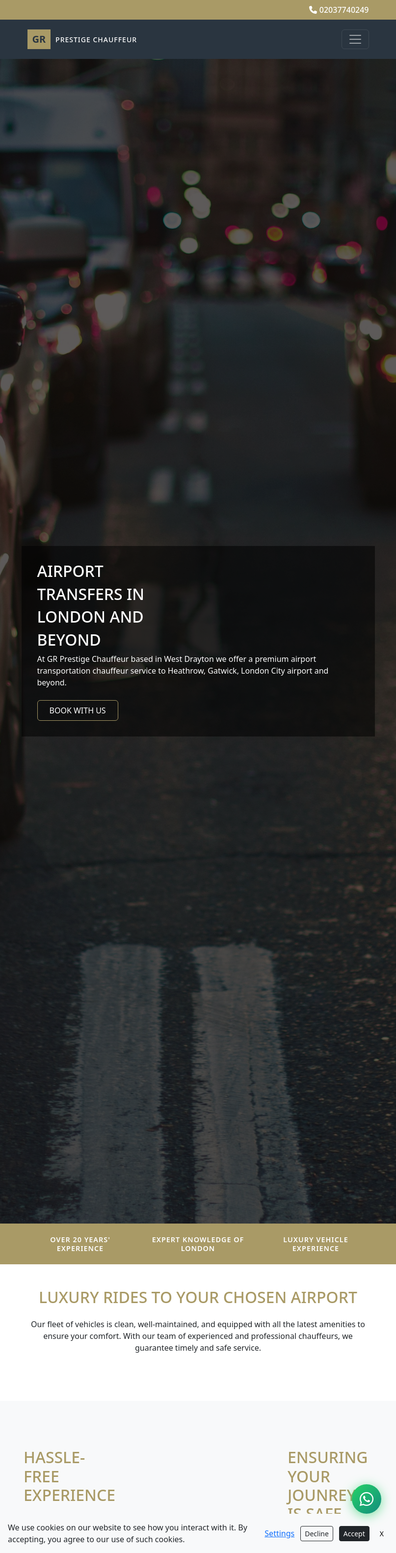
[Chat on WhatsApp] (366, 1499)
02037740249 (339, 9)
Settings (279, 1533)
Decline (317, 1533)
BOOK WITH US (78, 710)
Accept (354, 1533)
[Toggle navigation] (355, 39)
